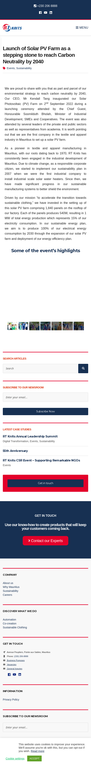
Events (11, 68)
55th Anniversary (15, 451)
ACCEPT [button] (34, 758)
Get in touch (45, 483)
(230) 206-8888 (21, 656)
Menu (82, 27)
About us (8, 583)
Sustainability (24, 68)
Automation (9, 619)
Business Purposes (14, 660)
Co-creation (9, 623)
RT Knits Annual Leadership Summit (30, 436)
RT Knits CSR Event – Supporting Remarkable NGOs (41, 460)
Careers (7, 594)
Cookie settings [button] (15, 758)
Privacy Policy (11, 699)
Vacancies (9, 664)
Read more (37, 751)
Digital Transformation (15, 441)
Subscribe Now (45, 411)
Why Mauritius (11, 586)
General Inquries (12, 669)
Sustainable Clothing (15, 627)
